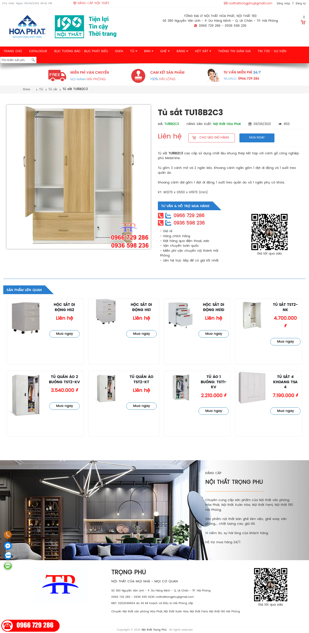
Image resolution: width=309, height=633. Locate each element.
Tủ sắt (52, 89)
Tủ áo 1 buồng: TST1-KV (214, 382)
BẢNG (182, 51)
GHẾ (165, 51)
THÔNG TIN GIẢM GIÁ (234, 51)
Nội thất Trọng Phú (154, 629)
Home (26, 89)
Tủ (41, 89)
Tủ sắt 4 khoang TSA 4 (285, 382)
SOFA (119, 51)
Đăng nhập (283, 3)
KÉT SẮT (203, 51)
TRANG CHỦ (12, 51)
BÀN (149, 51)
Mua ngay (64, 334)
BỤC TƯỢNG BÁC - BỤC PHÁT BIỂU (81, 51)
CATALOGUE (38, 51)
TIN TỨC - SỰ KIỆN (272, 51)
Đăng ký (301, 3)
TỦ (133, 51)
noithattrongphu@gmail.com (250, 3)
